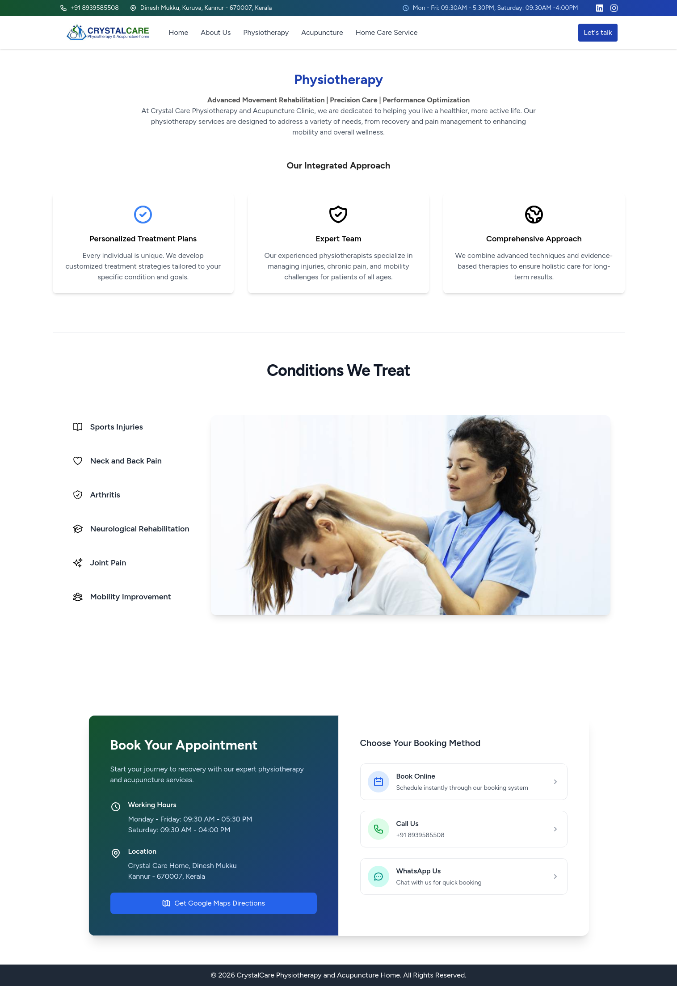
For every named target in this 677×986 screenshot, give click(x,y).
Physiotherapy (266, 32)
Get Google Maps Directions (213, 903)
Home (179, 32)
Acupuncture (322, 32)
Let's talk (598, 32)
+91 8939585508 (89, 8)
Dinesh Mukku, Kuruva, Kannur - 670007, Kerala (201, 8)
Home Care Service (387, 32)
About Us (216, 32)
